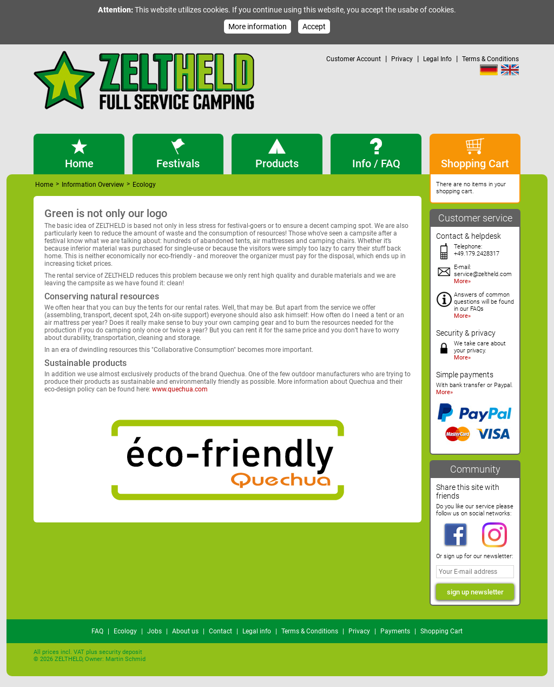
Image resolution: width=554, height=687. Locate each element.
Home (44, 184)
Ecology (125, 631)
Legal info (256, 631)
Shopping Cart (441, 631)
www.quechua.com (180, 389)
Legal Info (437, 59)
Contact (220, 631)
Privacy (402, 59)
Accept (314, 26)
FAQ (97, 631)
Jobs (154, 631)
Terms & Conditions (490, 59)
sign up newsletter (475, 592)
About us (185, 631)
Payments (395, 631)
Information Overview (93, 184)
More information (257, 26)
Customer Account (353, 59)
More (461, 281)
